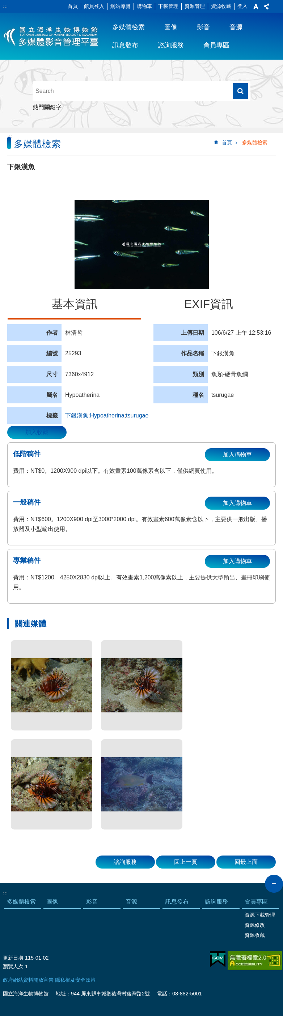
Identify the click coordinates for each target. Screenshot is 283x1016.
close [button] (274, 884)
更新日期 (13, 958)
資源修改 (255, 925)
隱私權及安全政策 (75, 980)
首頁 (73, 6)
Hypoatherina (107, 415)
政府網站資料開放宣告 (28, 980)
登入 (242, 6)
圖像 (170, 27)
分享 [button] (266, 6)
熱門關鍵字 (47, 107)
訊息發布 (125, 45)
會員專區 (216, 45)
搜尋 (240, 91)
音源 (235, 27)
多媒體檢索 (128, 27)
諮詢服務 (171, 45)
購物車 (144, 6)
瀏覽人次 (13, 966)
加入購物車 (237, 454)
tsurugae (137, 415)
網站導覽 (120, 6)
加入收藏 (36, 432)
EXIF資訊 (208, 303)
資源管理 (195, 6)
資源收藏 (221, 6)
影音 (203, 27)
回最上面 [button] (246, 862)
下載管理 (168, 6)
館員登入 (94, 6)
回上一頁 (185, 862)
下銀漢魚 (76, 415)
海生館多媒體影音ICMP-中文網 (51, 36)
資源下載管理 (260, 915)
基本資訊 (74, 303)
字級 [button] (255, 6)
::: (5, 6)
